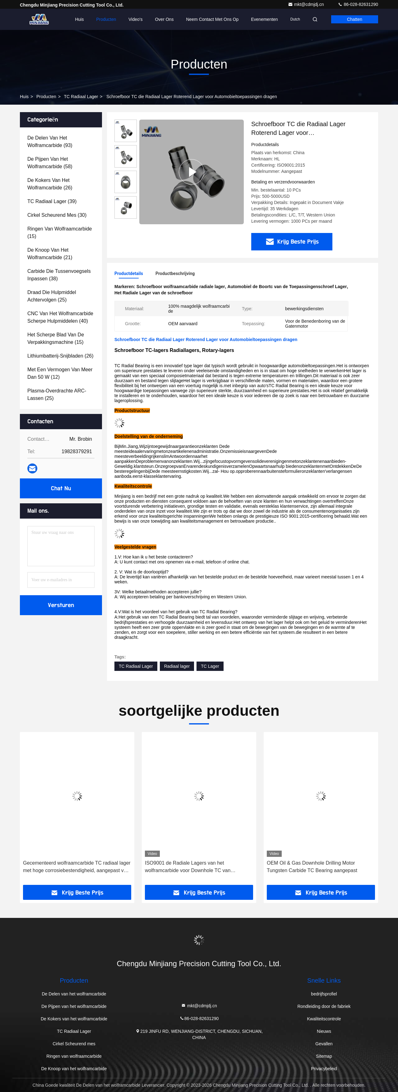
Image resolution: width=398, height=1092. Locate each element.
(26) (49, 184)
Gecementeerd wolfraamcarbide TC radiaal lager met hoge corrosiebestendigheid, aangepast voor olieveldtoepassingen (77, 867)
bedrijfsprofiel (324, 993)
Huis (79, 19)
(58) (49, 162)
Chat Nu (61, 488)
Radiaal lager (177, 666)
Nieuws (324, 1031)
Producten (106, 19)
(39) (51, 201)
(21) (49, 253)
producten (46, 96)
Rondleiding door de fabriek (323, 1006)
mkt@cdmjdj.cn (306, 4)
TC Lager (210, 666)
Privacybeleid (324, 1068)
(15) (59, 232)
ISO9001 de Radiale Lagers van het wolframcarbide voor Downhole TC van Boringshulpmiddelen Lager (187, 867)
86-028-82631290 (358, 4)
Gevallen (323, 1043)
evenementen (264, 19)
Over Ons (164, 19)
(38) (59, 274)
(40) (60, 317)
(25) (51, 296)
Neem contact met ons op (212, 19)
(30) (56, 215)
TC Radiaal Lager (81, 96)
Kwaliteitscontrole (324, 1018)
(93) (49, 141)
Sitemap (324, 1056)
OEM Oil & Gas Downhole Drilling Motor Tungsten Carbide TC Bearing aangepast (312, 866)
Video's (135, 19)
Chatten (354, 19)
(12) (60, 373)
